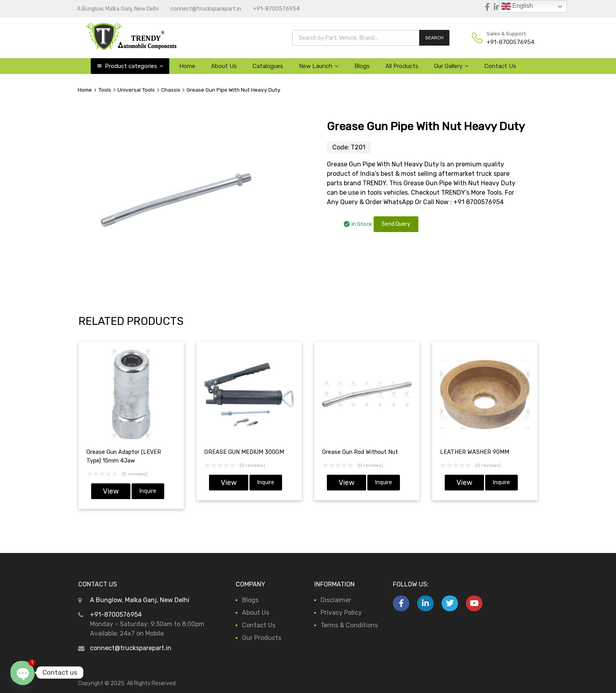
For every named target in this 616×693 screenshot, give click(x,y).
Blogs (362, 66)
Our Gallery (451, 66)
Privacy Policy (341, 612)
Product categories (134, 66)
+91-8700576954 (276, 9)
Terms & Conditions (349, 625)
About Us (224, 66)
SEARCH (434, 38)
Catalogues (268, 66)
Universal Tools (136, 90)
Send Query (396, 224)
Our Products (261, 637)
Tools (104, 90)
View (111, 491)
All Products (401, 66)
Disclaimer (336, 600)
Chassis (170, 90)
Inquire (147, 491)
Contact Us (500, 66)
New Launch (319, 66)
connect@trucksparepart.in (205, 9)
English (517, 6)
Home (187, 66)
